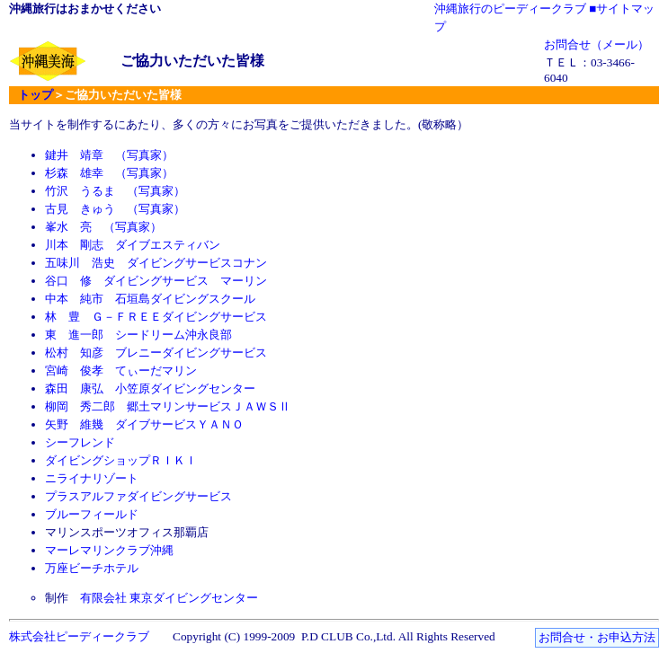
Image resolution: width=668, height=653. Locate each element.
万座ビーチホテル (91, 568)
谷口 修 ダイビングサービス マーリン (156, 280)
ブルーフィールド (91, 514)
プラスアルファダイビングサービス (138, 496)
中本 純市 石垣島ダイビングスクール (150, 298)
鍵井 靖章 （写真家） (109, 155)
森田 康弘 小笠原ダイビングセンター (150, 388)
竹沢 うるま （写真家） (115, 191)
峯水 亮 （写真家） (103, 227)
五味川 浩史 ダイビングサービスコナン (156, 262)
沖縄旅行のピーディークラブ (510, 8)
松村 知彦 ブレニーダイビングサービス (156, 352)
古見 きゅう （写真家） (115, 209)
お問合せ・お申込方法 (597, 637)
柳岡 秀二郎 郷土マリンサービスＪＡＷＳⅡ (167, 406)
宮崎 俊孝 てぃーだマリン (121, 370)
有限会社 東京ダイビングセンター (169, 597)
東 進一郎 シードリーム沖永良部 (138, 334)
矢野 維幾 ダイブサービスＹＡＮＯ (144, 424)
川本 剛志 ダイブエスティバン (132, 244)
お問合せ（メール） (596, 44)
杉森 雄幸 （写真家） (109, 173)
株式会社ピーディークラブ (79, 636)
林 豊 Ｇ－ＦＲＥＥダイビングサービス (156, 316)
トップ (35, 94)
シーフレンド (80, 442)
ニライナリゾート (91, 478)
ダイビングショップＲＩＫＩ (121, 460)
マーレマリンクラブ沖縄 (109, 550)
